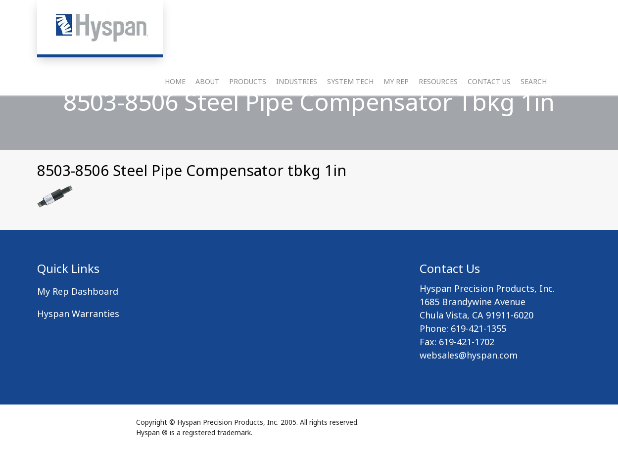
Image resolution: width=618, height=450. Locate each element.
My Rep (396, 96)
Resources (438, 96)
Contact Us (489, 96)
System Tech (350, 96)
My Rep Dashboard (77, 291)
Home (175, 96)
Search (534, 96)
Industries (296, 96)
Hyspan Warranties (78, 313)
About (207, 96)
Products (247, 96)
